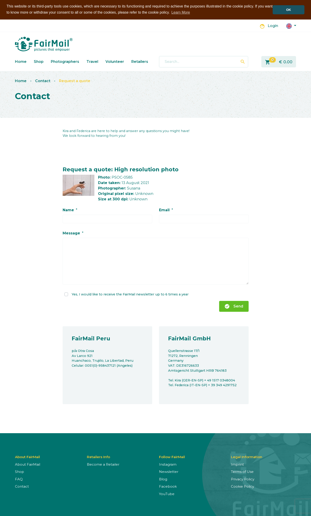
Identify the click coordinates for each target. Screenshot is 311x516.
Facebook (168, 486)
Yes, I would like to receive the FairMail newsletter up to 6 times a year (130, 294)
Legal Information (246, 457)
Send (233, 306)
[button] (291, 25)
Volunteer (114, 61)
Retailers (139, 61)
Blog (163, 479)
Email (164, 210)
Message (71, 233)
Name (68, 210)
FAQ (19, 479)
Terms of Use (242, 471)
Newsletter (168, 471)
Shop (39, 61)
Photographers (65, 61)
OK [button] (288, 10)
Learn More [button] (180, 12)
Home (21, 61)
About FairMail (27, 464)
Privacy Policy (242, 479)
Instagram (167, 464)
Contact (42, 81)
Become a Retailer (103, 464)
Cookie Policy (242, 486)
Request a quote (74, 81)
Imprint (237, 464)
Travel (92, 61)
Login (273, 26)
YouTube (166, 493)
